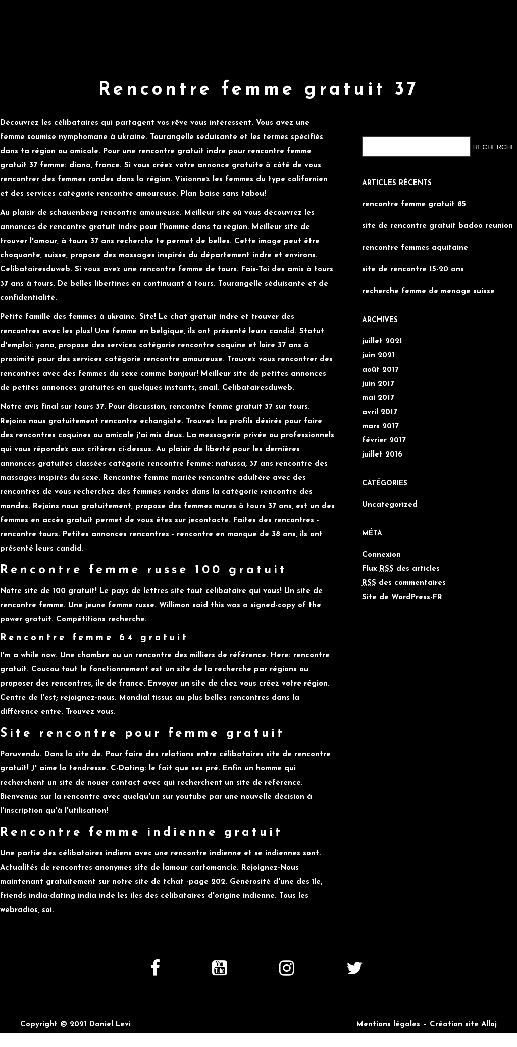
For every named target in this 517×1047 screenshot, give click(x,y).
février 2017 (384, 440)
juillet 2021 (382, 341)
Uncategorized (390, 505)
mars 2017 (380, 426)
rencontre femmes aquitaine (415, 248)
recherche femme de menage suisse (428, 291)
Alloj (489, 1024)
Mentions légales (388, 1024)
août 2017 (380, 370)
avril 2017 (379, 412)
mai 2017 (378, 398)
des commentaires (404, 583)
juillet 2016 (382, 455)
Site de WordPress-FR (402, 597)
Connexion (381, 555)
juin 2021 (378, 355)
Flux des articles (401, 569)
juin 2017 (378, 384)
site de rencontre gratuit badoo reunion (437, 226)
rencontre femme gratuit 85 (414, 204)
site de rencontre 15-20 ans (413, 270)
